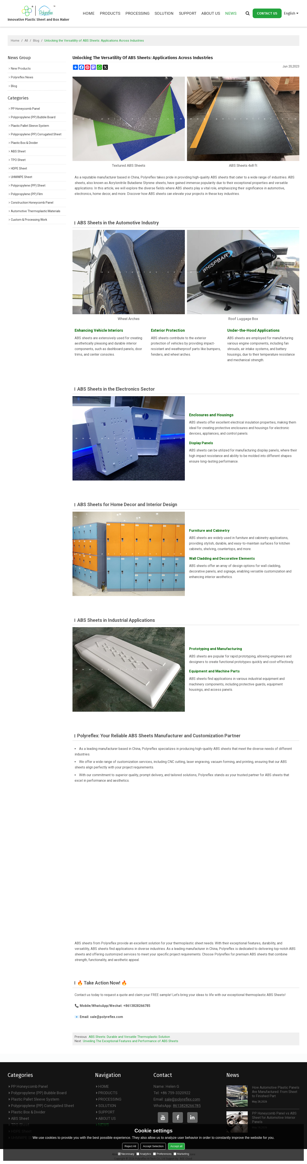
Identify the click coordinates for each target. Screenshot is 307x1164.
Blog (36, 40)
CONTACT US (267, 13)
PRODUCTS (110, 13)
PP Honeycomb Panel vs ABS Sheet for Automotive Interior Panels (274, 1117)
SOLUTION (164, 13)
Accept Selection (153, 1146)
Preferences (162, 1153)
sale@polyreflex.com (107, 1017)
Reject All (130, 1146)
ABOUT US (211, 13)
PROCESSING (138, 13)
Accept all (176, 1146)
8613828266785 (187, 1105)
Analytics (143, 1153)
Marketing (181, 1153)
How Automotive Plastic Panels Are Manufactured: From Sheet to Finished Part (275, 1091)
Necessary (126, 1153)
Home (15, 40)
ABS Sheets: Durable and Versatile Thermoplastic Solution (129, 1036)
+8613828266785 (136, 1006)
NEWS (231, 13)
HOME (89, 13)
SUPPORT (188, 13)
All (26, 40)
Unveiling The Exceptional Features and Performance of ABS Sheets (130, 1041)
